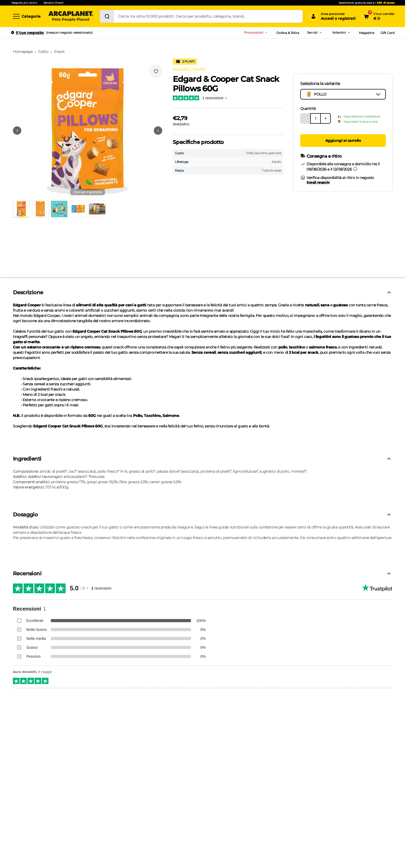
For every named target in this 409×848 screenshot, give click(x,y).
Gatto (43, 51)
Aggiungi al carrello (343, 140)
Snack (59, 51)
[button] (87, 130)
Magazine (366, 33)
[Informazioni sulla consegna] (355, 169)
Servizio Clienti (53, 2)
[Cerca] (107, 16)
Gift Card (388, 33)
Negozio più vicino (24, 2)
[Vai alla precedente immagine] (17, 130)
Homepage (23, 51)
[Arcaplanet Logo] (70, 16)
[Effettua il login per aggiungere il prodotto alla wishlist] (156, 71)
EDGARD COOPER (189, 69)
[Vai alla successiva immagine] (158, 130)
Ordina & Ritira (287, 33)
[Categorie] (26, 16)
